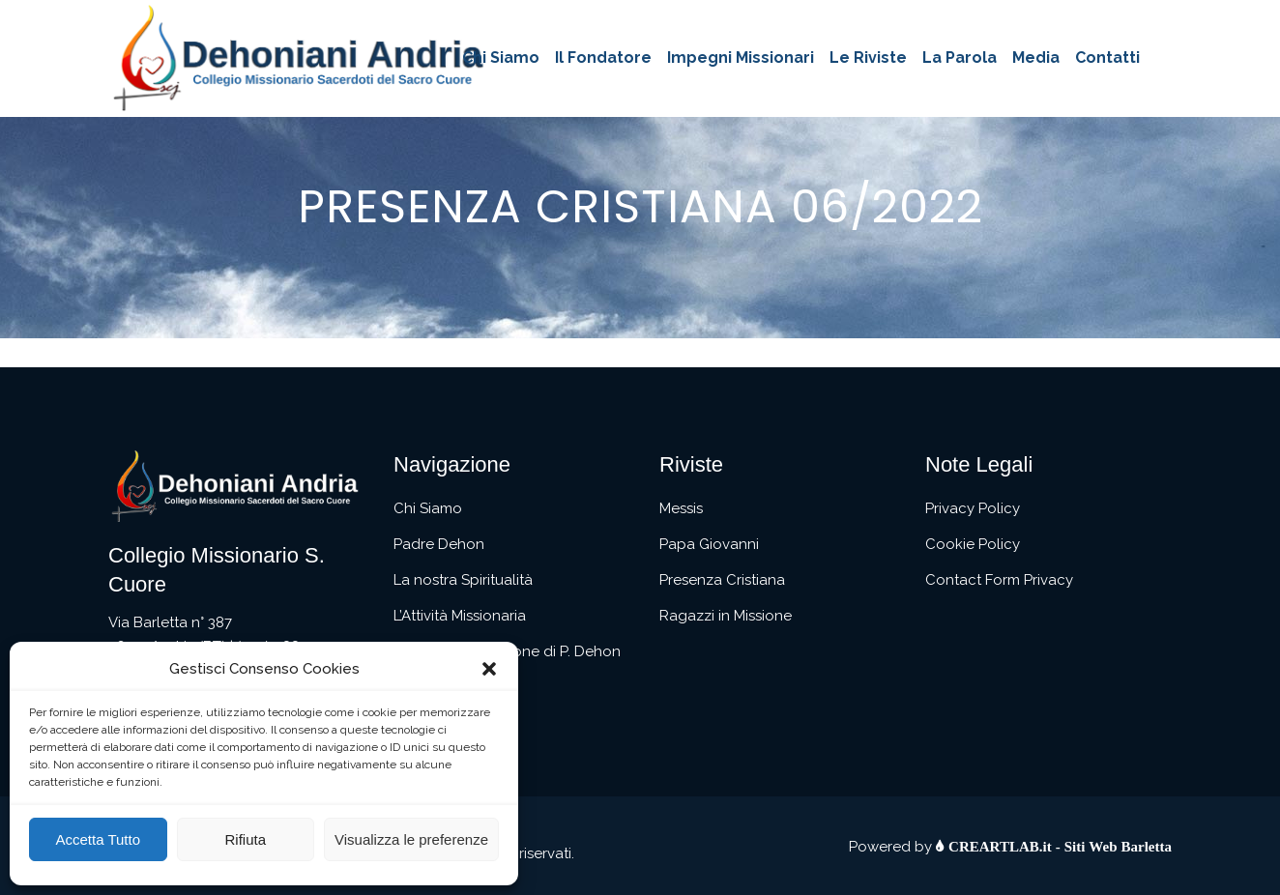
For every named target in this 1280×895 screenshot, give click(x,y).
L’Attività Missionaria (459, 615)
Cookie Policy (972, 544)
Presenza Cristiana (722, 580)
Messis (681, 508)
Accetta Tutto (97, 839)
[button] (489, 668)
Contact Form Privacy (999, 580)
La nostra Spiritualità (463, 580)
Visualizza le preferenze (411, 839)
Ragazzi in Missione (725, 615)
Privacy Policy (972, 508)
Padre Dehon (438, 544)
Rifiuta (245, 839)
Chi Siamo (427, 508)
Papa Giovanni (709, 544)
